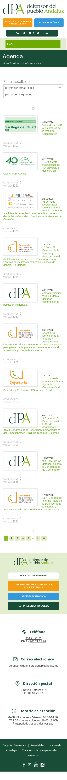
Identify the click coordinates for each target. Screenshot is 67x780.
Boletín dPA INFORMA (34, 575)
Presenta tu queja (32, 33)
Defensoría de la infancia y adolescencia (17, 22)
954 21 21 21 (33, 643)
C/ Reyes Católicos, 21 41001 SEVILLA (34, 696)
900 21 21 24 (38, 646)
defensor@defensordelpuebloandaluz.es (33, 670)
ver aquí (49, 728)
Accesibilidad (37, 745)
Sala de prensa (17, 63)
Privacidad (33, 755)
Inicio (5, 63)
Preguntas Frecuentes (14, 745)
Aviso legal (11, 750)
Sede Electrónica (49, 23)
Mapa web (55, 745)
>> (44, 538)
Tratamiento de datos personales (39, 750)
